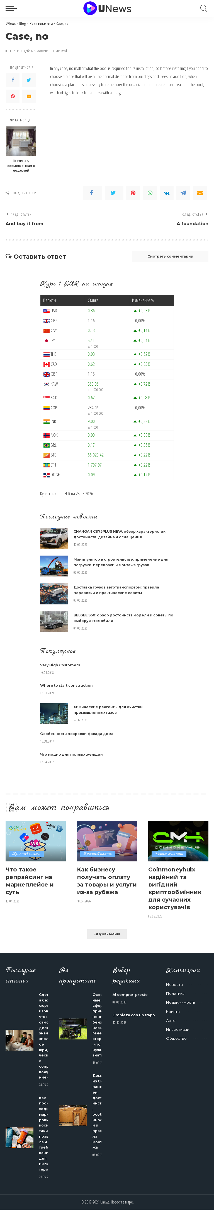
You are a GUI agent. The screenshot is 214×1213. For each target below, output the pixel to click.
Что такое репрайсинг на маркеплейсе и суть (31, 881)
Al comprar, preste (131, 995)
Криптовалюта (26, 854)
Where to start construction (67, 686)
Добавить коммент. (36, 51)
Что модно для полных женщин (72, 755)
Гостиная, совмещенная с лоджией (21, 165)
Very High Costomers (61, 666)
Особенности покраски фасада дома (78, 734)
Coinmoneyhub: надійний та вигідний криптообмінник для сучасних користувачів (176, 888)
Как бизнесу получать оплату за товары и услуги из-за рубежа (105, 884)
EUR (67, 494)
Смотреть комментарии (167, 257)
